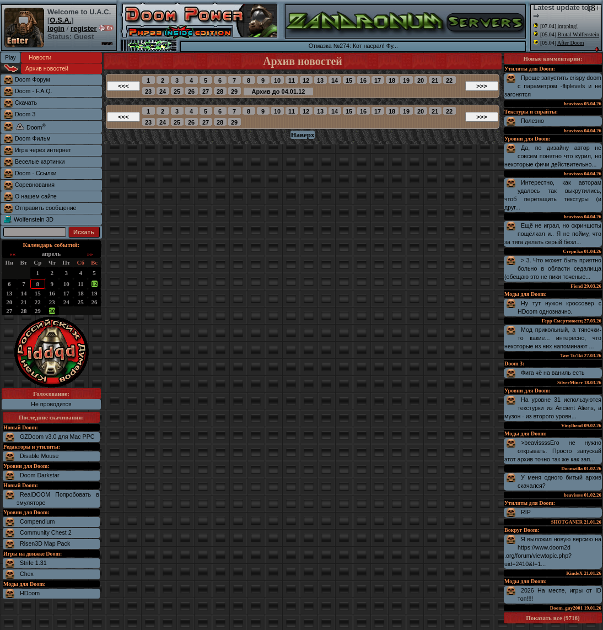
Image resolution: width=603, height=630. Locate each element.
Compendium (37, 521)
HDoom (30, 593)
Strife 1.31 (33, 562)
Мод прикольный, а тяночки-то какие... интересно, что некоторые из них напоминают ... (552, 337)
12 (94, 284)
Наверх (302, 135)
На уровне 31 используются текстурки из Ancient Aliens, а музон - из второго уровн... (552, 407)
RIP (526, 512)
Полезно (532, 120)
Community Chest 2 (46, 532)
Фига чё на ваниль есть (553, 372)
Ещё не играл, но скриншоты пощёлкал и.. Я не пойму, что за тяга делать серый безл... (552, 233)
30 (52, 311)
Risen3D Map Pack (45, 543)
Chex (27, 573)
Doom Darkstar (40, 475)
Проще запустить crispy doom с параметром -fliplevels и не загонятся (552, 86)
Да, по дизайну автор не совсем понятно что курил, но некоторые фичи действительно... (552, 156)
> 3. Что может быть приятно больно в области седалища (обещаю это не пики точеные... (552, 268)
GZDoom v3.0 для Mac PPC (57, 436)
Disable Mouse (39, 456)
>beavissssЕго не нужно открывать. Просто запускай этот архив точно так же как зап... (552, 450)
